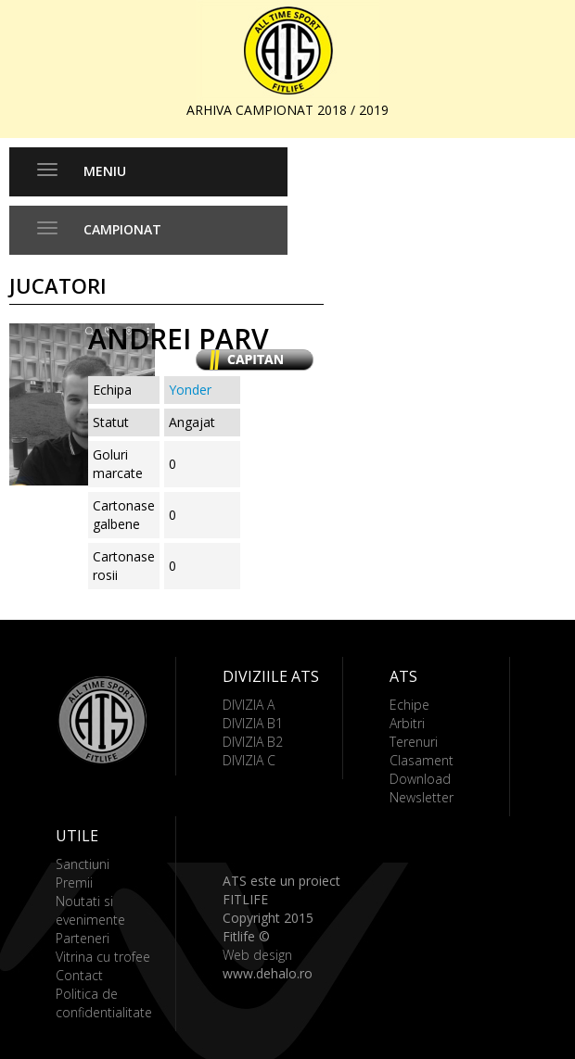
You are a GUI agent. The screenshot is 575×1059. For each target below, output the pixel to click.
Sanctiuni (82, 864)
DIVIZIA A (249, 704)
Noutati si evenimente (90, 910)
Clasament (422, 760)
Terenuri (414, 741)
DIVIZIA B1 (253, 723)
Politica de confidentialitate (104, 1003)
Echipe (409, 704)
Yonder (190, 389)
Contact (79, 975)
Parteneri (82, 938)
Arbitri (407, 723)
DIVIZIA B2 (253, 741)
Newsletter (422, 797)
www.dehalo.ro (268, 973)
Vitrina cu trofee (103, 956)
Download (420, 779)
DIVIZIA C (249, 760)
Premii (74, 882)
